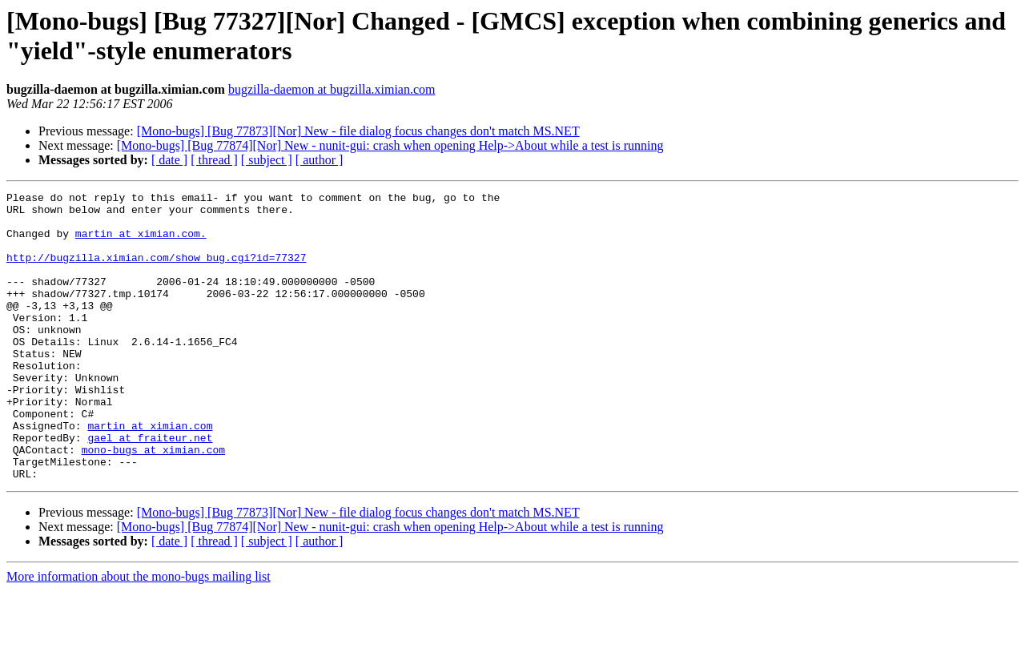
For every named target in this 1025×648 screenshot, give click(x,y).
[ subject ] (266, 160)
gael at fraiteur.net (149, 488)
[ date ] (169, 160)
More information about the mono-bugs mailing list (138, 634)
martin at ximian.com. (141, 242)
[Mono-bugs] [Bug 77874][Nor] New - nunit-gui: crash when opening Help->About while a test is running (390, 145)
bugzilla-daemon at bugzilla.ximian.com (332, 89)
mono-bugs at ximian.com (153, 502)
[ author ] (319, 160)
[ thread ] (214, 160)
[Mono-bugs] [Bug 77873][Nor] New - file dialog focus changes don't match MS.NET (358, 131)
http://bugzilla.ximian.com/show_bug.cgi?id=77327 (156, 271)
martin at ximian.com (149, 473)
